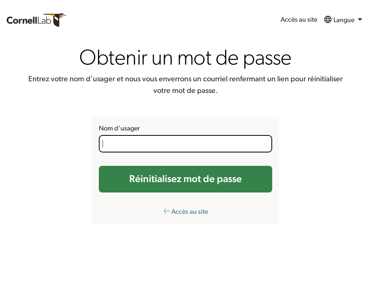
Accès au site (299, 19)
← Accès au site (185, 211)
